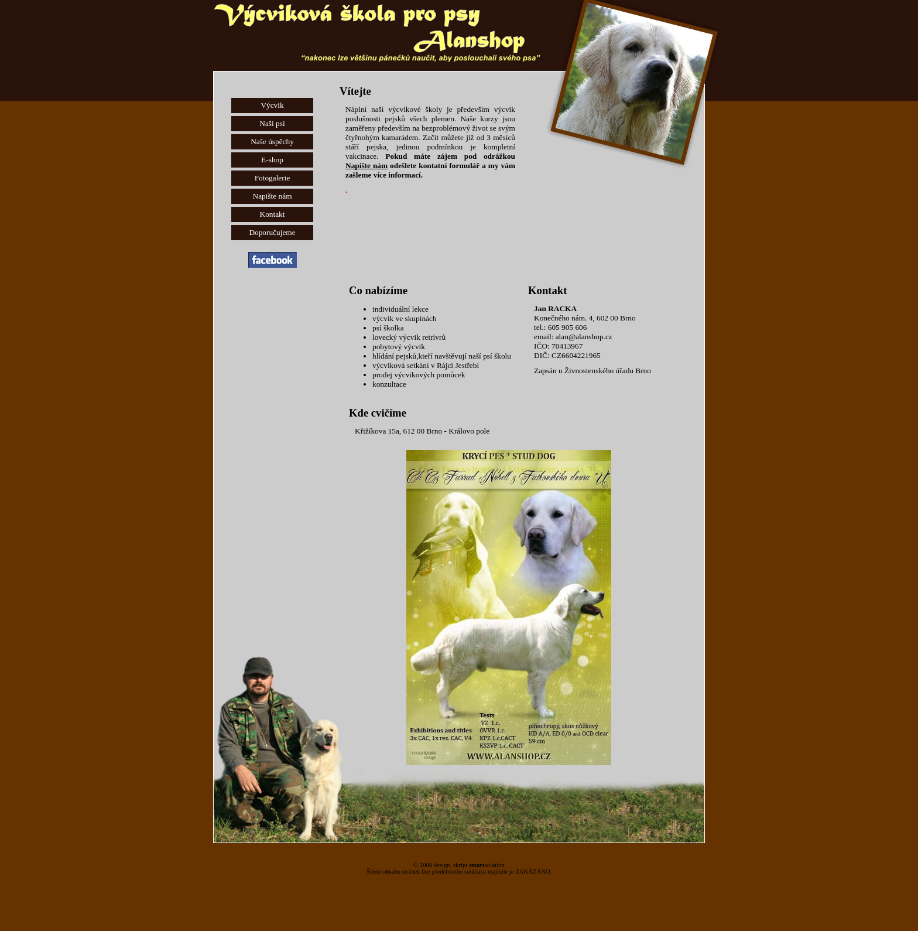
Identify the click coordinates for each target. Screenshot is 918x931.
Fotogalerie (272, 177)
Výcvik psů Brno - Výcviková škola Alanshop (363, 12)
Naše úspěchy (272, 141)
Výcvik (272, 105)
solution (487, 865)
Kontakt (272, 214)
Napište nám (272, 196)
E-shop (272, 159)
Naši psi (272, 123)
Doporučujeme (272, 232)
